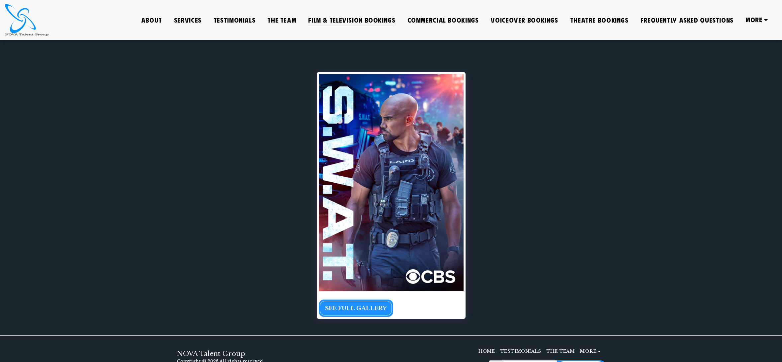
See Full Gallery (356, 308)
